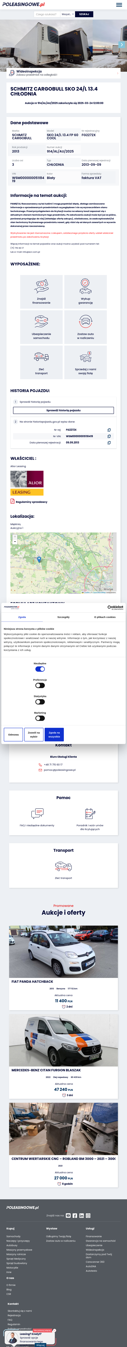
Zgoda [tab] (22, 644)
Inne (8, 1244)
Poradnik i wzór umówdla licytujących (90, 806)
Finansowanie (94, 1209)
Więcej (41, 1343)
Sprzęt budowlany (16, 1235)
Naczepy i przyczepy (18, 1213)
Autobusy (11, 1218)
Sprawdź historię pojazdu (63, 389)
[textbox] (65, 14)
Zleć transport (63, 857)
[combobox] (65, 14)
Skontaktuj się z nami (97, 1260)
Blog (8, 1263)
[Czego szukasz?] (44, 14)
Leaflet (86, 571)
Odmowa (23, 710)
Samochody (13, 1209)
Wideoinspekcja (95, 1222)
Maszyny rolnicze (16, 1226)
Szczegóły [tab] (63, 644)
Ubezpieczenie (94, 1218)
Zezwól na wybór (63, 710)
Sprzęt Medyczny (16, 1231)
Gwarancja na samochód (100, 1213)
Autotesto (91, 1243)
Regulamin (91, 1273)
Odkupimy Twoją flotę (58, 1209)
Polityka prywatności (97, 1278)
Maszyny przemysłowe (19, 1222)
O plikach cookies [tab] (105, 644)
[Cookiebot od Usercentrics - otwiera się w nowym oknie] (108, 634)
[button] (123, 44)
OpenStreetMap (99, 571)
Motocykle (12, 1240)
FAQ (87, 1269)
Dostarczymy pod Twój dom (99, 1228)
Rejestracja (91, 1264)
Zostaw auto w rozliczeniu (60, 1213)
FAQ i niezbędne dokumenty (37, 804)
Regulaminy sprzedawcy (28, 480)
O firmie (11, 1259)
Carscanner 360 (95, 1234)
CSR (8, 1268)
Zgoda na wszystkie (103, 710)
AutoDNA (91, 1239)
